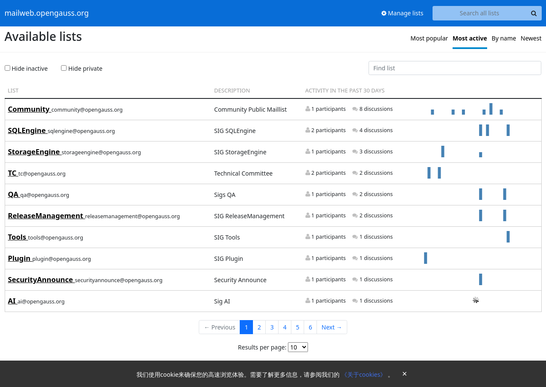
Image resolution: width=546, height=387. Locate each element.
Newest (531, 38)
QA (14, 194)
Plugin (20, 258)
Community (30, 109)
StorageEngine (35, 151)
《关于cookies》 (364, 374)
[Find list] (455, 68)
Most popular (429, 38)
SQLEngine (28, 130)
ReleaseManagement (46, 215)
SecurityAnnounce (41, 279)
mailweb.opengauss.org (47, 13)
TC (13, 173)
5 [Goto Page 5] (297, 327)
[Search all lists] (480, 13)
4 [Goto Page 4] (285, 327)
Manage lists (402, 13)
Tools (18, 237)
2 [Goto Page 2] (259, 327)
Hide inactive (26, 68)
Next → (332, 327)
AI (13, 301)
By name (504, 38)
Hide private (81, 68)
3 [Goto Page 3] (272, 327)
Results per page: (262, 347)
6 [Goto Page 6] (310, 327)
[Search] (534, 13)
